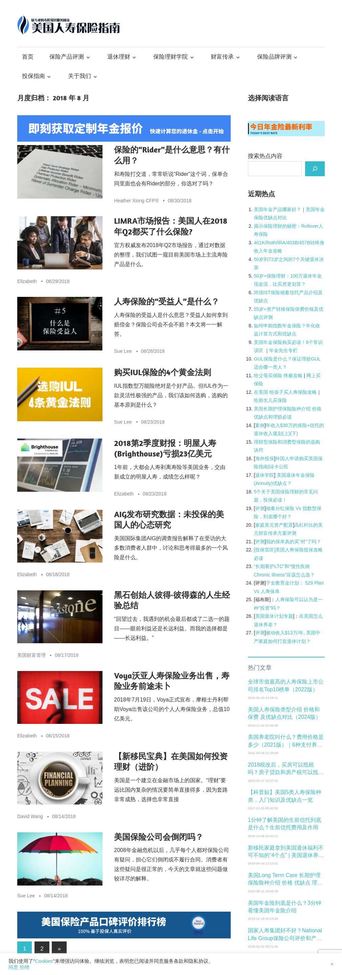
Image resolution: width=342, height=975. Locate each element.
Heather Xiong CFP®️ (136, 200)
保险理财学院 (170, 56)
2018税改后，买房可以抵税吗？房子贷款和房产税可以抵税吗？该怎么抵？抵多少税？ (286, 772)
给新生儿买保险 (270, 400)
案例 (260, 425)
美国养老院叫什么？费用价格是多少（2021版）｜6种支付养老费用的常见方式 (286, 744)
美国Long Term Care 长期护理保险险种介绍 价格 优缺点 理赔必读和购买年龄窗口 (285, 882)
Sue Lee (123, 351)
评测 (260, 508)
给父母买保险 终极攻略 (278, 375)
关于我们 (79, 76)
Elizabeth (27, 281)
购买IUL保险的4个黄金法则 (162, 372)
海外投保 (264, 458)
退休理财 (118, 56)
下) (295, 433)
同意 (13, 967)
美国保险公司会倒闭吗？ (158, 837)
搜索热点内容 (265, 156)
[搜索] (315, 168)
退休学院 (264, 475)
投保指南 (33, 76)
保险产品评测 (66, 56)
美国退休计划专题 (274, 616)
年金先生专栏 (283, 350)
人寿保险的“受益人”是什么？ (166, 301)
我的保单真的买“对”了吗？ (293, 541)
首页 (27, 56)
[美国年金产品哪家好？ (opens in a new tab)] (277, 209)
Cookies (44, 961)
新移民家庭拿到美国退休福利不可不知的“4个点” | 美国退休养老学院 (286, 855)
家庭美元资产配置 (274, 525)
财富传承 (222, 56)
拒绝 (24, 967)
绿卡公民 (278, 466)
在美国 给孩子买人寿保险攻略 (285, 392)
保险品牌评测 (274, 56)
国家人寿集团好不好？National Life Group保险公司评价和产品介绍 (285, 938)
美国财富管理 (31, 655)
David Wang (30, 816)
